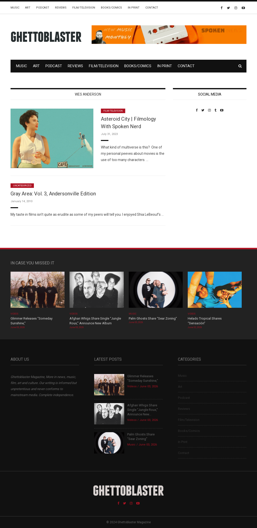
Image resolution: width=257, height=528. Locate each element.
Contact (151, 7)
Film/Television (83, 7)
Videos (14, 314)
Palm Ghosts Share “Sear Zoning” (153, 318)
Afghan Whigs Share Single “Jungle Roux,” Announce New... (142, 409)
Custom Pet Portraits (187, 146)
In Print (134, 7)
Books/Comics (111, 7)
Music (15, 7)
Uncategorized (22, 185)
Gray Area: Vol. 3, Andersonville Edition (53, 194)
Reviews (61, 7)
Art (27, 7)
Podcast (42, 7)
